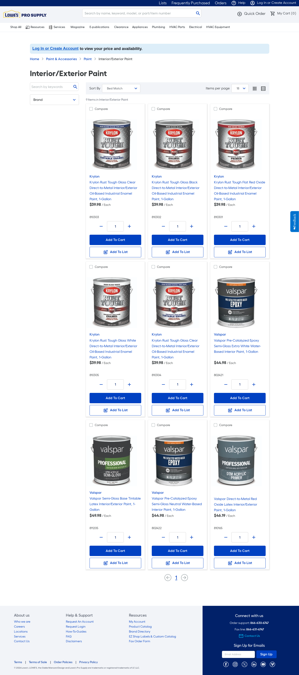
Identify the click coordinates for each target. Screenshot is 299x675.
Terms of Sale (38, 662)
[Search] (141, 13)
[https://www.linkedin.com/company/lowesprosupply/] (254, 664)
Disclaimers (74, 641)
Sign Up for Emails (249, 645)
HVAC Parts (177, 27)
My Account (137, 621)
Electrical (195, 27)
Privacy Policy (88, 662)
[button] (251, 13)
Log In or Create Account (56, 48)
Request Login (75, 626)
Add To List (115, 252)
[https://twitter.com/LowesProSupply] (244, 664)
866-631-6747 (255, 629)
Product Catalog (140, 626)
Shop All (13, 27)
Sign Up (266, 654)
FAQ (68, 636)
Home (34, 59)
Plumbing (158, 27)
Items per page (218, 88)
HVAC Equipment (218, 27)
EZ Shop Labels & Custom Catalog (152, 636)
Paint (88, 59)
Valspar (220, 334)
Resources (35, 27)
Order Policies (63, 662)
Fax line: (249, 629)
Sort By (94, 88)
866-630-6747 (259, 623)
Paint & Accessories (61, 59)
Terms (18, 662)
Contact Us (21, 641)
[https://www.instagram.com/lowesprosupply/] (235, 664)
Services (57, 27)
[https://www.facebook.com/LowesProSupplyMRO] (226, 664)
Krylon (94, 176)
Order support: (249, 623)
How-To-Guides (76, 631)
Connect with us (249, 616)
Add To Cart (115, 240)
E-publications (99, 27)
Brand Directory (139, 631)
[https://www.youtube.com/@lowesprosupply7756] (263, 664)
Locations (21, 631)
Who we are (22, 621)
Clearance (121, 27)
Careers (19, 626)
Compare (101, 109)
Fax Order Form (139, 641)
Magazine (78, 27)
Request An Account (80, 621)
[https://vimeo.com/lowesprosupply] (272, 664)
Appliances (140, 27)
